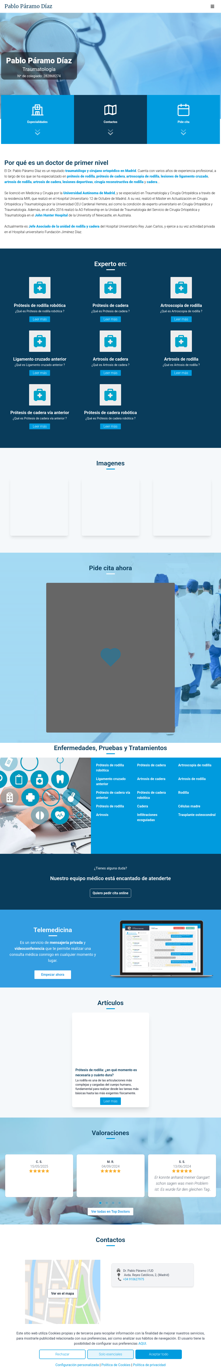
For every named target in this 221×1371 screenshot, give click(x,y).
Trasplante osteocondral (197, 815)
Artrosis (102, 815)
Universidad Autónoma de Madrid (89, 193)
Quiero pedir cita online (110, 893)
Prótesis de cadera (151, 765)
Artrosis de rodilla (192, 779)
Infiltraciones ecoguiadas (147, 817)
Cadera (142, 806)
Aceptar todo (158, 1354)
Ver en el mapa (62, 1293)
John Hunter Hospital (51, 215)
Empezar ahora (52, 975)
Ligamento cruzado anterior (111, 781)
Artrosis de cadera (151, 779)
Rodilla (183, 793)
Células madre (189, 806)
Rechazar (62, 1354)
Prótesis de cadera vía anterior (113, 795)
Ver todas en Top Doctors (110, 1212)
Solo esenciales (110, 1354)
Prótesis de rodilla (110, 806)
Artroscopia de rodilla (194, 765)
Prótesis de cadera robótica (151, 795)
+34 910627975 (133, 1279)
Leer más (40, 319)
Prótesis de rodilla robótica (110, 767)
